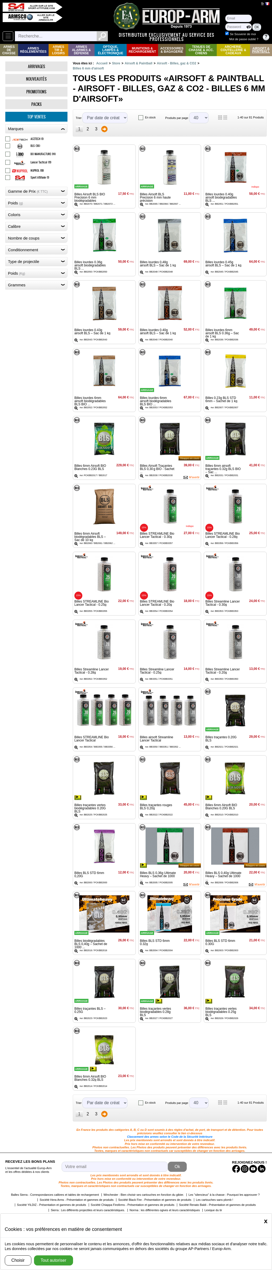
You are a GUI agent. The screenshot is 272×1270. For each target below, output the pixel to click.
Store (116, 63)
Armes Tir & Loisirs (58, 50)
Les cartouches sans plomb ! (214, 1199)
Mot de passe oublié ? (243, 39)
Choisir (18, 1260)
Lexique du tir (213, 1210)
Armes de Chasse (9, 50)
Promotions (36, 91)
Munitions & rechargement (142, 50)
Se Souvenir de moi (243, 34)
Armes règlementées (33, 50)
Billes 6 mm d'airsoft (88, 68)
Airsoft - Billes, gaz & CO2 (176, 63)
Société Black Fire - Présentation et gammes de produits (154, 1199)
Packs (36, 104)
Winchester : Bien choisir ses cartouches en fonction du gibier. (144, 1194)
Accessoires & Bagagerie (171, 50)
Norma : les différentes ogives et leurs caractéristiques (165, 1210)
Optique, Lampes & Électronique (110, 50)
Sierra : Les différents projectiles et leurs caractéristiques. (88, 1210)
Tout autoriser (53, 1260)
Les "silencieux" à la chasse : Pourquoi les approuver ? (224, 1194)
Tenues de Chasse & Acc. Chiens (201, 50)
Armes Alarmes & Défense (81, 50)
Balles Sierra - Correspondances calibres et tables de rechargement (55, 1194)
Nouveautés (36, 79)
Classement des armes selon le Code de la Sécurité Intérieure (169, 1136)
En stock (150, 117)
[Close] (266, 1221)
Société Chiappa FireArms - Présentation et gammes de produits (133, 1204)
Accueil (102, 63)
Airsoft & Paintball (261, 50)
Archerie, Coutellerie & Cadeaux (233, 50)
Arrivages (36, 66)
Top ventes (36, 116)
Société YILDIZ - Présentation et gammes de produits (51, 1204)
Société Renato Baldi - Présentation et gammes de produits (217, 1204)
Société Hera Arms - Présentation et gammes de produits (76, 1199)
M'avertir (194, 477)
